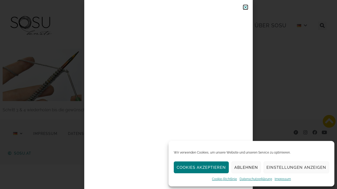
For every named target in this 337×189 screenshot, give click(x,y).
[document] (168, 94)
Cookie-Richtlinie (224, 179)
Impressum (283, 179)
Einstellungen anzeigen (296, 167)
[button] (245, 7)
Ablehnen (246, 167)
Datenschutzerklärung (256, 179)
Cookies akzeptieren (201, 167)
